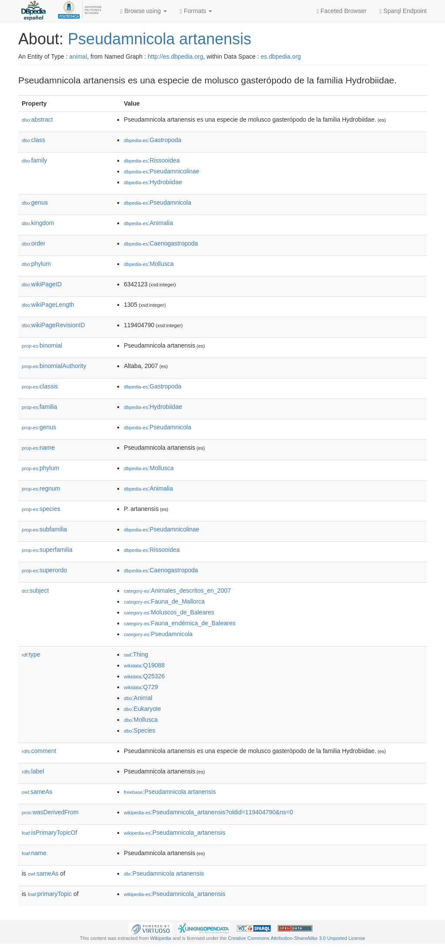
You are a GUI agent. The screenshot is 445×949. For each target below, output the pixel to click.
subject (35, 590)
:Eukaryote (142, 708)
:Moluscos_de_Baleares (169, 612)
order (33, 243)
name (38, 447)
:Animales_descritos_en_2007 (177, 590)
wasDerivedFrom (50, 812)
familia (39, 406)
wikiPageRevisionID (53, 325)
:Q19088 (144, 665)
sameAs (37, 791)
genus (35, 202)
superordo (44, 570)
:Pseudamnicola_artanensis (175, 832)
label (33, 771)
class (33, 139)
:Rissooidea (152, 160)
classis (40, 386)
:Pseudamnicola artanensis (170, 791)
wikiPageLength (48, 304)
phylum (36, 263)
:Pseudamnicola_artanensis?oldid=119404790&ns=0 (208, 812)
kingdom (38, 222)
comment (39, 750)
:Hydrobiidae (153, 182)
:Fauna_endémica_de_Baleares (180, 623)
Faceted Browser (342, 11)
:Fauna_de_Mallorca (164, 601)
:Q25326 (144, 676)
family (34, 160)
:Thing (136, 654)
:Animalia (148, 222)
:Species (139, 730)
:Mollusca (149, 263)
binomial (42, 345)
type (31, 654)
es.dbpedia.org (281, 56)
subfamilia (44, 529)
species (41, 508)
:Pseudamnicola (157, 202)
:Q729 (141, 687)
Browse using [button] (143, 11)
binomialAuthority (54, 365)
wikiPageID (42, 284)
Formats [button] (196, 11)
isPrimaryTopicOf (49, 832)
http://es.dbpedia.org (175, 56)
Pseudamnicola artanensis (159, 39)
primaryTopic (50, 893)
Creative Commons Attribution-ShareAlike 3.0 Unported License (296, 938)
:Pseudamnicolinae (161, 171)
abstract (37, 119)
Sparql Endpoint (403, 11)
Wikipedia (160, 938)
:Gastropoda (152, 139)
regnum (41, 488)
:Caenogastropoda (161, 243)
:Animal (138, 697)
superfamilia (47, 549)
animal (78, 56)
